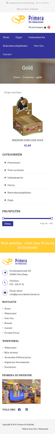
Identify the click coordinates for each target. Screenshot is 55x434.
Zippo (19, 37)
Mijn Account (22, 9)
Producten (28, 77)
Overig (10, 185)
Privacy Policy (11, 332)
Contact (7, 54)
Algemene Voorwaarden (16, 362)
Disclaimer (10, 367)
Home (6, 37)
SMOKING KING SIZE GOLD (27, 140)
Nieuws (8, 323)
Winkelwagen (37, 27)
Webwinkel (10, 313)
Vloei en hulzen (15, 170)
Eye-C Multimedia (40, 429)
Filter (7, 223)
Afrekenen (33, 9)
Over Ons (39, 45)
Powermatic (13, 162)
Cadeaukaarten (36, 37)
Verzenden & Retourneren (17, 357)
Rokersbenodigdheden (15, 45)
